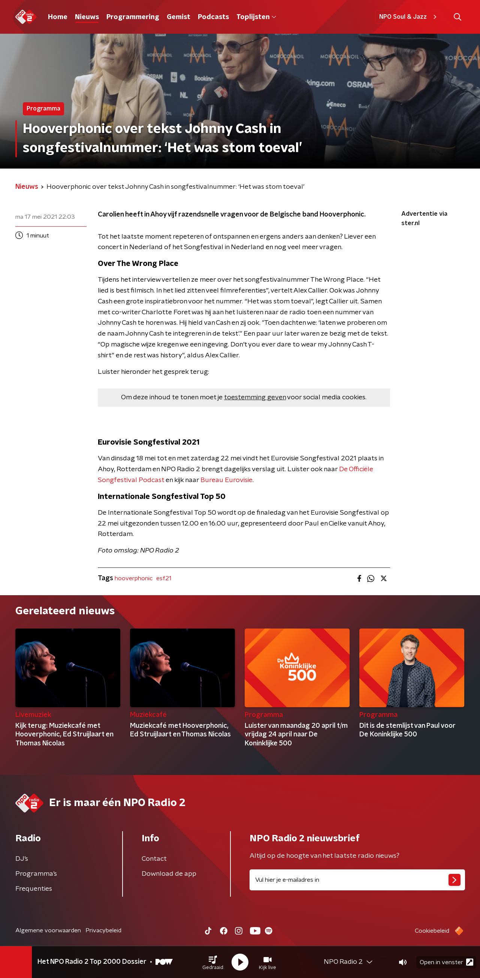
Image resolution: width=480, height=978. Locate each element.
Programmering (132, 17)
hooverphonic (134, 578)
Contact (154, 859)
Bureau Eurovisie (226, 480)
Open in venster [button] (446, 962)
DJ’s (21, 859)
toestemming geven (255, 397)
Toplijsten (256, 17)
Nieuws (87, 17)
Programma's (36, 873)
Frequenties (33, 888)
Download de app (169, 873)
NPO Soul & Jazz (409, 17)
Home (57, 17)
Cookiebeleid (432, 931)
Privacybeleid (103, 930)
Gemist (178, 17)
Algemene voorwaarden (48, 930)
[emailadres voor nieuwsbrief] (357, 879)
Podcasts (213, 17)
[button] (213, 962)
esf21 (163, 578)
